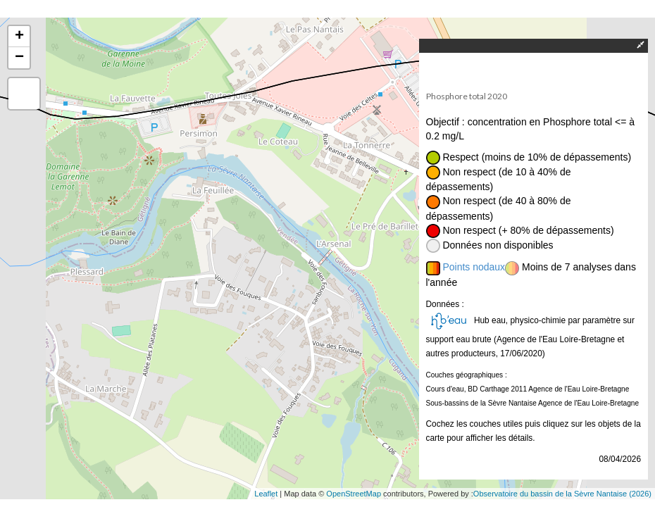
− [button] (19, 57)
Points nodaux (473, 267)
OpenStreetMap (353, 493)
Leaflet (265, 493)
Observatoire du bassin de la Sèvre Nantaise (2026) (562, 493)
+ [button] (19, 36)
